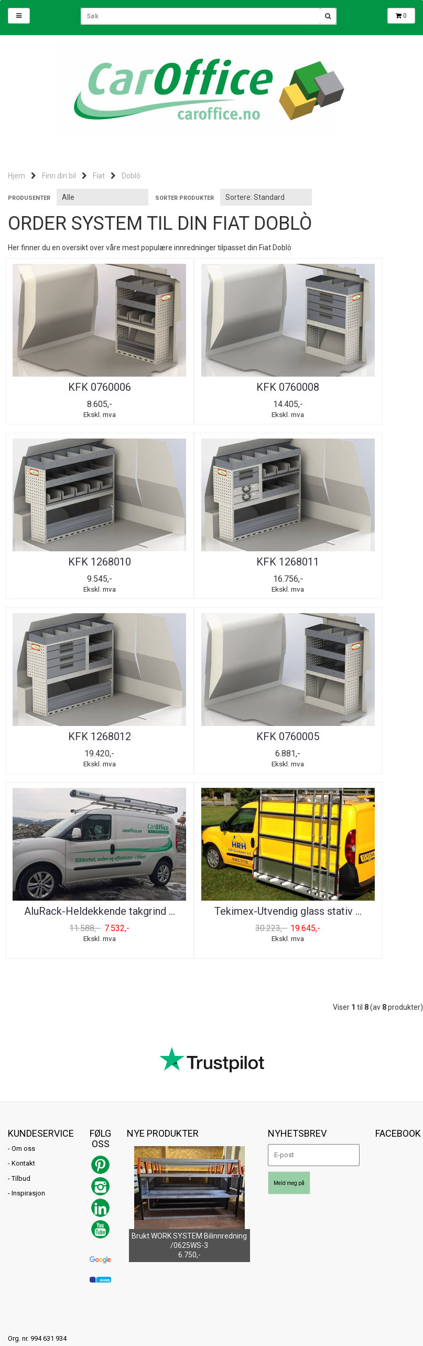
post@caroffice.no (36, 1199)
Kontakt (23, 994)
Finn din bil (59, 176)
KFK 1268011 (73, 564)
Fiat (99, 176)
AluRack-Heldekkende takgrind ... (74, 745)
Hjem (16, 176)
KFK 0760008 (211, 387)
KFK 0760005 (349, 564)
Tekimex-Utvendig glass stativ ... (211, 745)
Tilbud (21, 1009)
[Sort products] (266, 197)
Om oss (23, 979)
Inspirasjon (28, 1024)
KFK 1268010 (349, 387)
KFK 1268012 (211, 564)
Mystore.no (129, 1214)
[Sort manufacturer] (102, 197)
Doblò (131, 176)
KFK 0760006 (73, 387)
